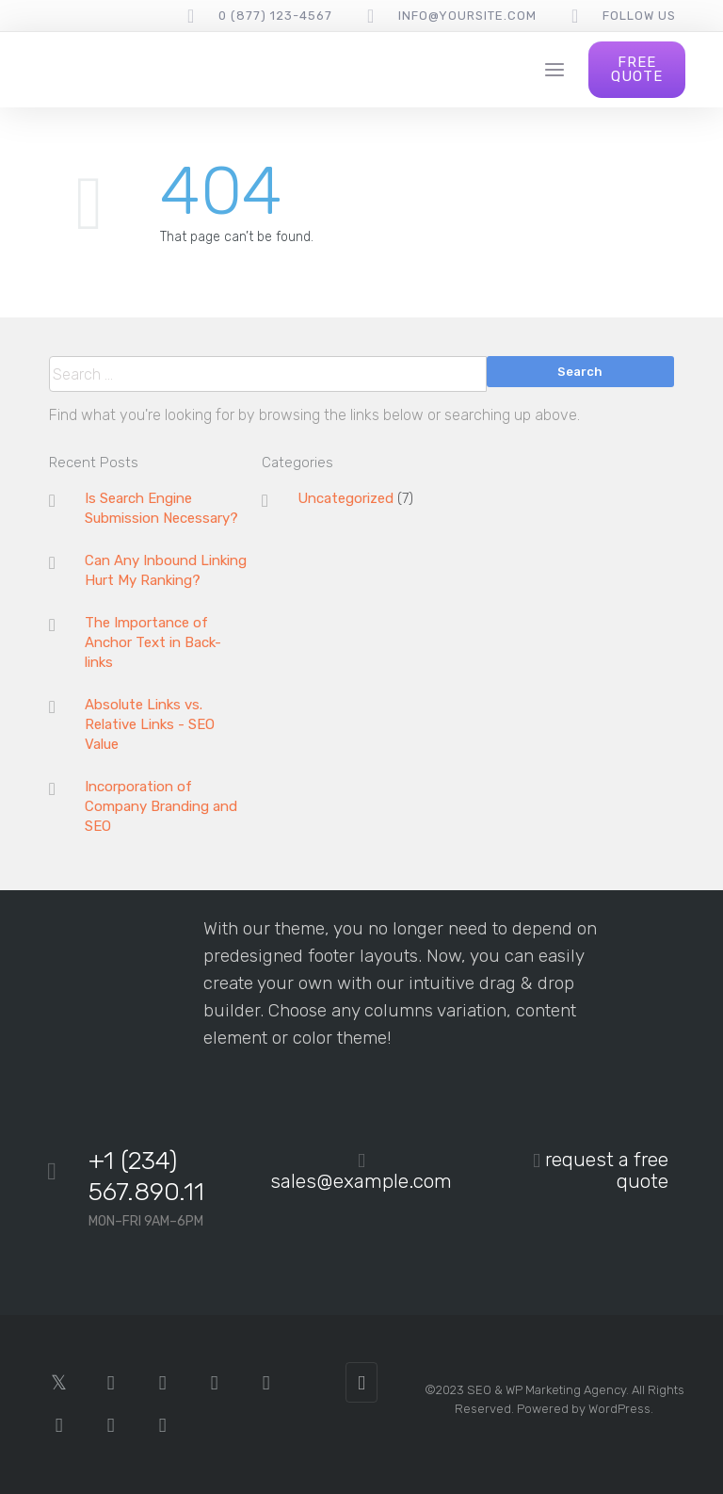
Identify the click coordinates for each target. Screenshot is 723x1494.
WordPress (619, 1409)
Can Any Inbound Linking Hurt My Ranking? (166, 570)
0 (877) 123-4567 (275, 15)
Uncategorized (345, 498)
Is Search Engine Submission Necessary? (161, 508)
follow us (639, 15)
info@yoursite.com (467, 15)
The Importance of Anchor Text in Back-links (153, 642)
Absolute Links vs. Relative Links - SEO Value (150, 724)
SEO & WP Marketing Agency (546, 1390)
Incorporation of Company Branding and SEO (161, 806)
